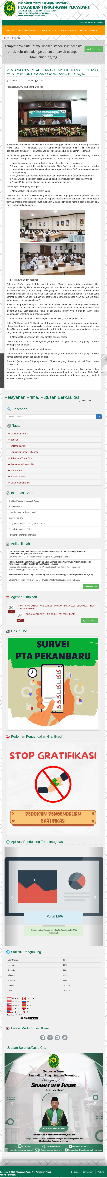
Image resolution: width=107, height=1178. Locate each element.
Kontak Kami (87, 1172)
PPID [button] (83, 30)
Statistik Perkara (16, 518)
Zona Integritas (30, 39)
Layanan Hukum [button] (68, 30)
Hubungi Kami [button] (13, 39)
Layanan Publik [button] (48, 30)
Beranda (10, 30)
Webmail (101, 1172)
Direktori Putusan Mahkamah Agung (24, 501)
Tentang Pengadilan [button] (27, 30)
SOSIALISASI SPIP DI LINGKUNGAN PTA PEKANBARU (50, 614)
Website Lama (94, 49)
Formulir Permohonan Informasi (22, 535)
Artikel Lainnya (90, 586)
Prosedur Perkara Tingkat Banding (23, 512)
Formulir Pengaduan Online (20, 529)
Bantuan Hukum (15, 507)
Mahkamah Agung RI (25, 1172)
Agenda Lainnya (89, 620)
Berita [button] (93, 30)
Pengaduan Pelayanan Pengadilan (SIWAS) (27, 523)
